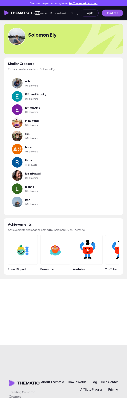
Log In (89, 13)
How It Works (39, 13)
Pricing (74, 13)
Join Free (112, 13)
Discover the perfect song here (64, 3)
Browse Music (58, 13)
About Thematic (52, 382)
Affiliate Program (92, 389)
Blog (93, 382)
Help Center (109, 382)
